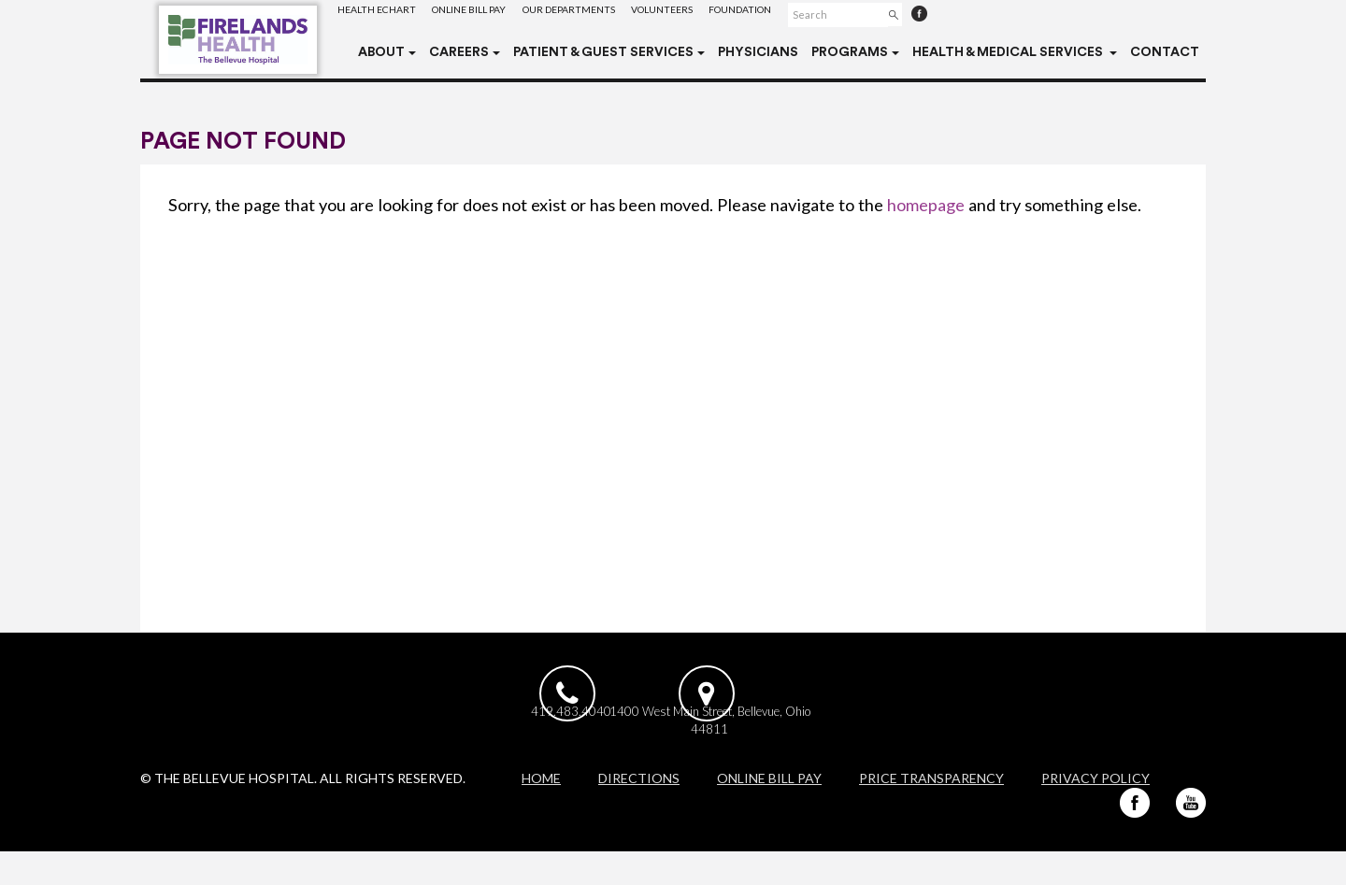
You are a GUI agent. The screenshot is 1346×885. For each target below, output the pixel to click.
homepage (926, 204)
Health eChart (381, 14)
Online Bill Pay (485, 14)
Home (541, 812)
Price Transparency (931, 812)
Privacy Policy (1095, 812)
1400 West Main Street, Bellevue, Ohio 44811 (772, 748)
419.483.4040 (571, 739)
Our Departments (598, 14)
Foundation (793, 14)
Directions (639, 812)
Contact (1164, 52)
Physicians (758, 52)
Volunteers (702, 14)
